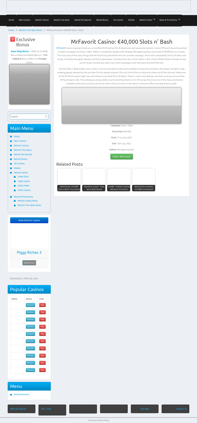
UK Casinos (118, 20)
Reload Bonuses (21, 394)
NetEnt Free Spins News (30, 30)
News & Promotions (168, 20)
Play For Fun (29, 263)
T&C (43, 409)
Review (30, 305)
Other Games (23, 190)
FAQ (49, 409)
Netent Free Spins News (29, 205)
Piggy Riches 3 (29, 252)
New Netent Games (29, 220)
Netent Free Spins (62, 20)
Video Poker (23, 185)
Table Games (23, 181)
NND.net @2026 (18, 409)
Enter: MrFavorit (122, 156)
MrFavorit (61, 48)
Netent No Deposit (82, 20)
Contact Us (181, 409)
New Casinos (24, 20)
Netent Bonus (102, 20)
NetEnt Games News (27, 201)
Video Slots (23, 176)
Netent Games (145, 20)
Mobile (131, 20)
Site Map (145, 409)
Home (11, 20)
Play (42, 305)
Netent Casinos (42, 20)
